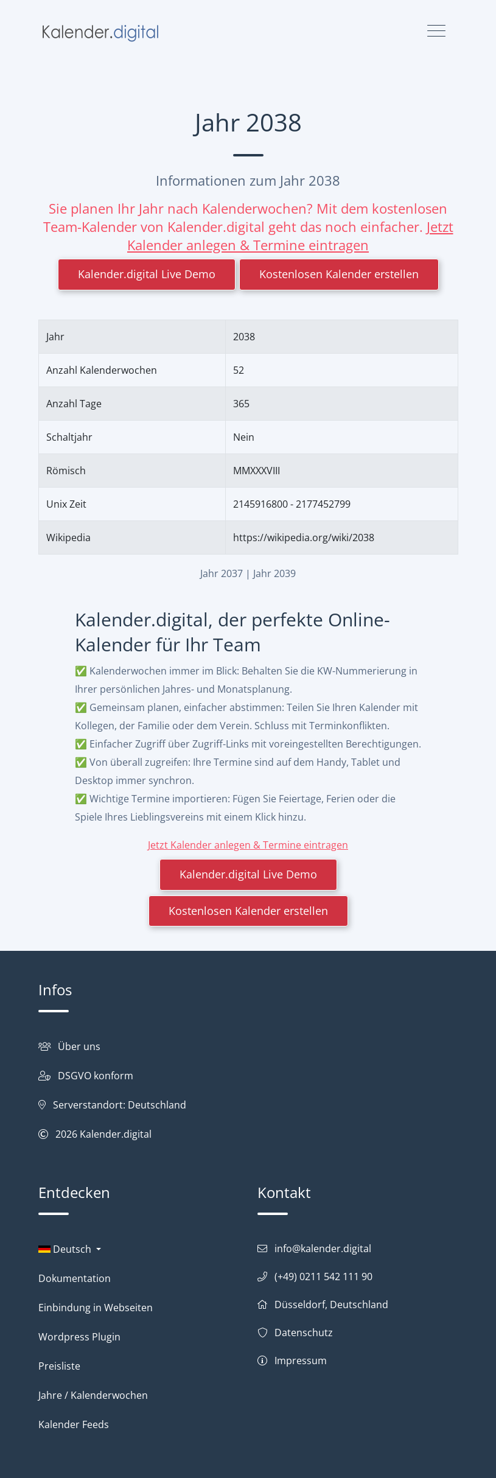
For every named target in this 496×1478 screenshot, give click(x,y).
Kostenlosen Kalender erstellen (339, 274)
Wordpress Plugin (79, 1336)
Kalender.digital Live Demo (146, 274)
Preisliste (59, 1366)
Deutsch (66, 1249)
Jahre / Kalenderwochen (93, 1395)
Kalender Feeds (73, 1424)
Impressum (300, 1360)
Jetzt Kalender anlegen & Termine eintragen (290, 235)
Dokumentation (74, 1278)
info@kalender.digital (322, 1248)
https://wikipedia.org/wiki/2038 (303, 537)
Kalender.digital (116, 1134)
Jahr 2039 (274, 573)
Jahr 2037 (221, 573)
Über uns (79, 1046)
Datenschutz (303, 1332)
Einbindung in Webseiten (95, 1307)
